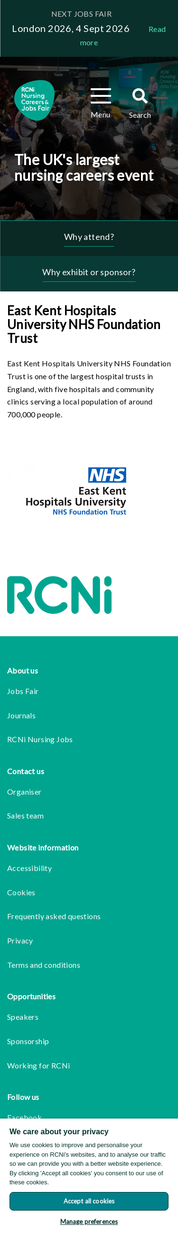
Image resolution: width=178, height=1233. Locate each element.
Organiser (24, 791)
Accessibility (29, 867)
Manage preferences (89, 1221)
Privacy (20, 940)
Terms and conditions (43, 964)
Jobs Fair (23, 690)
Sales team (25, 815)
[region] (89, 1176)
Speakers (22, 1016)
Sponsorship (28, 1041)
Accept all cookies (89, 1201)
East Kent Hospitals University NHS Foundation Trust (83, 324)
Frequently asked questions (54, 916)
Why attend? (89, 236)
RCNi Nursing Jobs (40, 739)
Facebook (24, 1117)
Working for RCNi (38, 1065)
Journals (21, 715)
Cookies (21, 892)
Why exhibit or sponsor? (88, 272)
